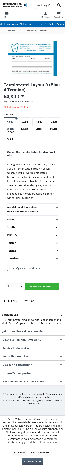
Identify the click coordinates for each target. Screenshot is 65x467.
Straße (32, 227)
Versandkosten (47, 396)
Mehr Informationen (45, 442)
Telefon (32, 243)
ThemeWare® (32, 403)
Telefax (32, 251)
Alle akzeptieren (40, 452)
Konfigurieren (32, 461)
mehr (57, 323)
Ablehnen (19, 452)
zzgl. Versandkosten (24, 101)
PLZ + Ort (32, 235)
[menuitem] (6, 15)
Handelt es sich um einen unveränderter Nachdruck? (32, 209)
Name (32, 220)
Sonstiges (32, 259)
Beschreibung (10, 314)
